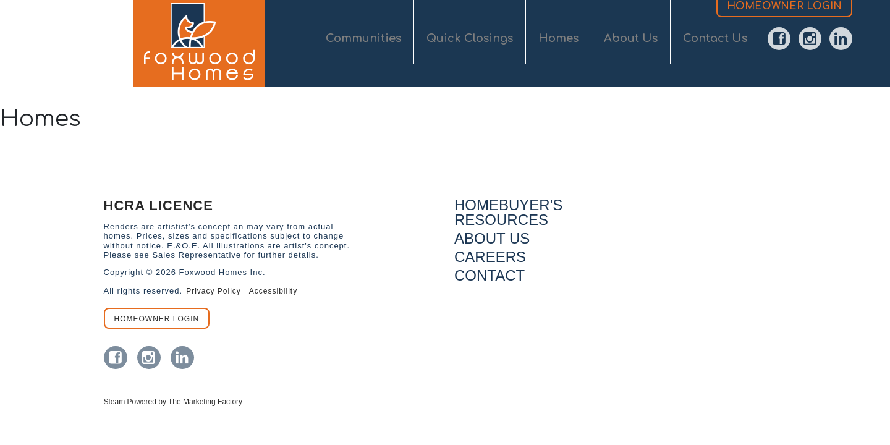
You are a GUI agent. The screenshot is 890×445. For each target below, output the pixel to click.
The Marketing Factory (205, 401)
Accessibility (273, 291)
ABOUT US (492, 238)
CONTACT (489, 275)
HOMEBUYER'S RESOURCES (508, 212)
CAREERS (490, 256)
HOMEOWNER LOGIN (784, 29)
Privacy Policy (213, 291)
